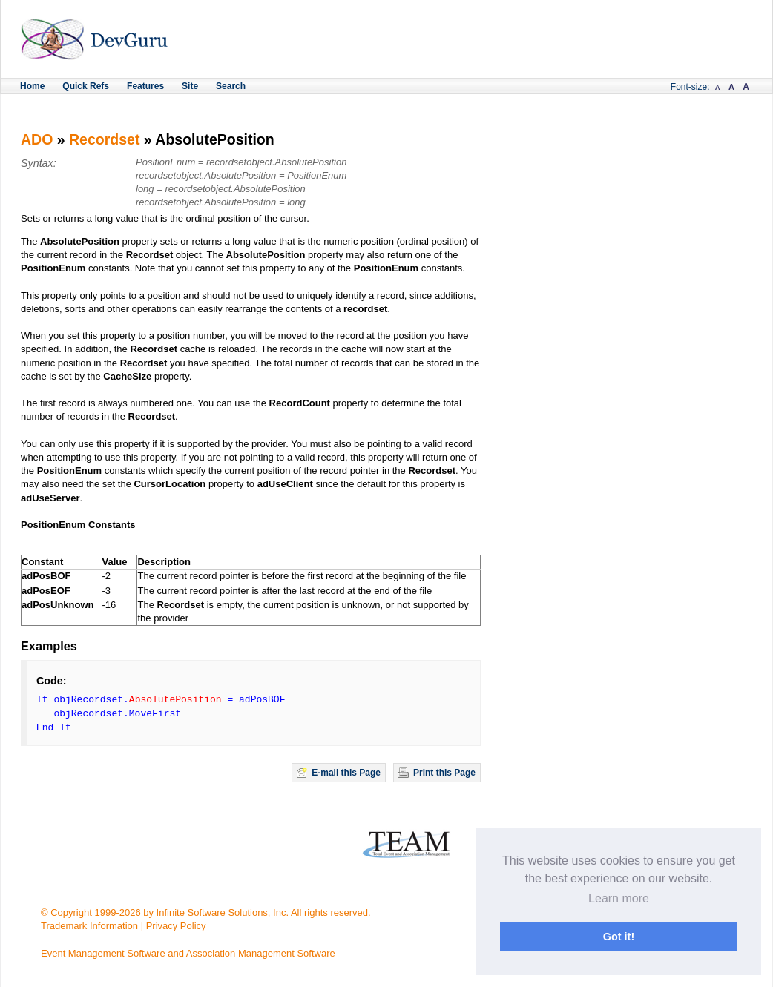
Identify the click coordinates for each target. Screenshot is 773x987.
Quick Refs (85, 86)
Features (145, 86)
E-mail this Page (346, 773)
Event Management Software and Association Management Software (188, 953)
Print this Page (444, 773)
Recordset (104, 139)
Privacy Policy (176, 925)
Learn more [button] (618, 898)
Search (231, 86)
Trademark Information (89, 925)
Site (190, 86)
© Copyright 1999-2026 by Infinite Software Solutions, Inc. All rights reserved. (206, 912)
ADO (37, 139)
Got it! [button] (618, 937)
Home (32, 86)
